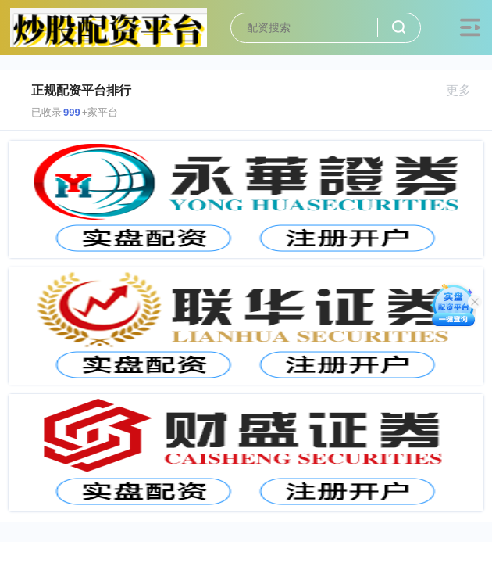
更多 (465, 90)
